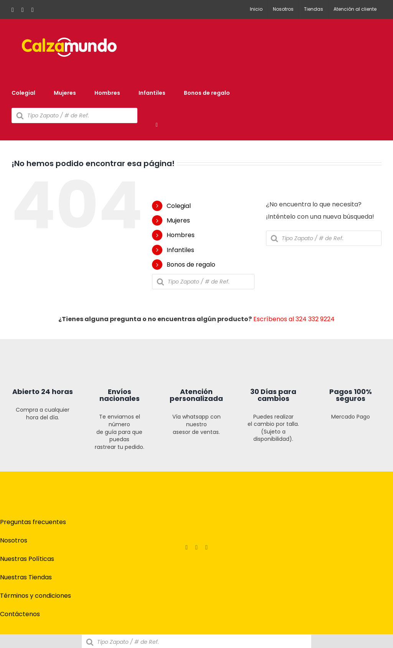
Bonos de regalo (191, 264)
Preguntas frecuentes (33, 522)
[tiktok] (206, 547)
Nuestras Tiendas (26, 577)
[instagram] (196, 547)
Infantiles (180, 250)
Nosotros (13, 540)
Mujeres (178, 220)
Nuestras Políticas (27, 558)
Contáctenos (20, 614)
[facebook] (186, 547)
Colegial (179, 205)
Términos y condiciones (35, 595)
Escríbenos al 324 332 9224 (294, 319)
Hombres (181, 235)
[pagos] (339, 512)
